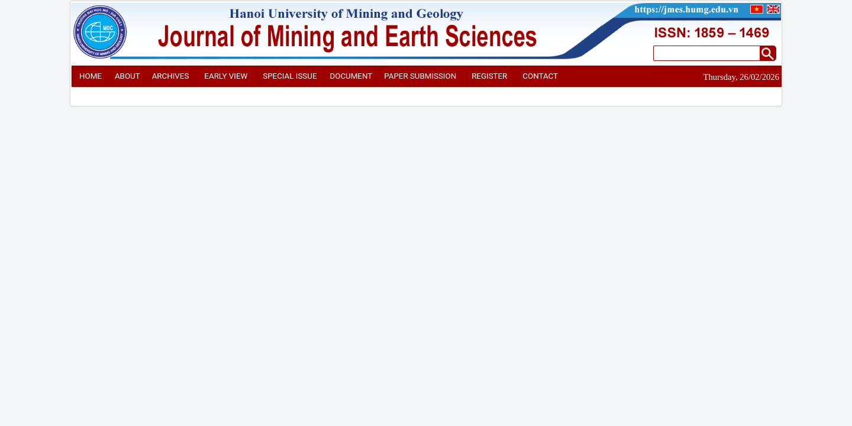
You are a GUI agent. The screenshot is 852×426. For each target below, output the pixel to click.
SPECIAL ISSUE (290, 76)
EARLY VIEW (225, 76)
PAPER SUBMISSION (420, 76)
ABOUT (127, 76)
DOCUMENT (351, 76)
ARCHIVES (170, 76)
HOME (90, 76)
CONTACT (540, 76)
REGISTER (489, 76)
